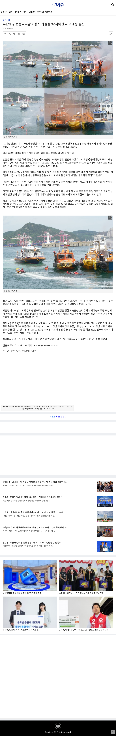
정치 (25, 12)
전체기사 (4, 12)
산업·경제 (31, 12)
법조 (10, 12)
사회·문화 (17, 12)
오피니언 (40, 12)
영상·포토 (48, 12)
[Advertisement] (58, 380)
